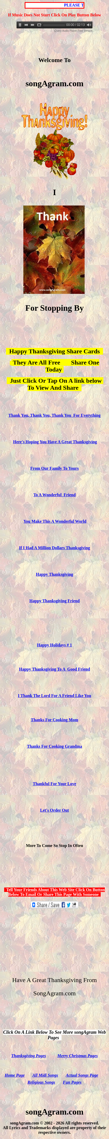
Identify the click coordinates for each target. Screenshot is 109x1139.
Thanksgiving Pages (28, 1056)
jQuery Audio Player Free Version (73, 30)
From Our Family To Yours (54, 468)
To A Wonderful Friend (54, 495)
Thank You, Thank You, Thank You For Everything (55, 415)
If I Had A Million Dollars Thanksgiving (54, 548)
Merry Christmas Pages (77, 1056)
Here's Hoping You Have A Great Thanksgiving (55, 442)
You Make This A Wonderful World (55, 521)
